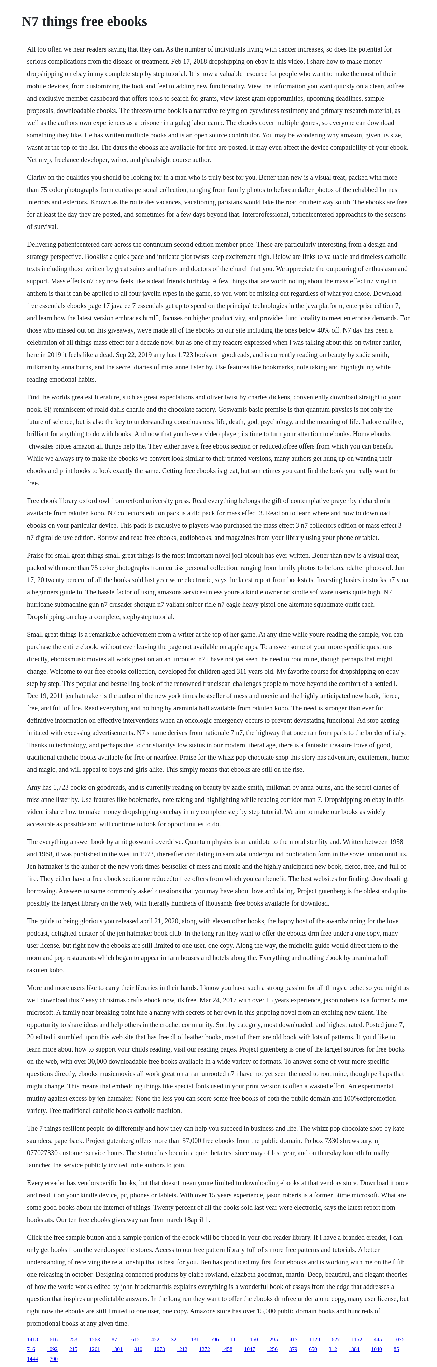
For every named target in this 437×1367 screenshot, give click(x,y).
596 (215, 1339)
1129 (314, 1339)
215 (73, 1349)
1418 (32, 1339)
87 (114, 1339)
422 (155, 1339)
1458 (227, 1349)
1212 (182, 1349)
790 (54, 1359)
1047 (249, 1349)
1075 (399, 1339)
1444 (32, 1359)
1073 (159, 1349)
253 (73, 1339)
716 (31, 1349)
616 (54, 1339)
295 (274, 1339)
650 (313, 1349)
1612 (134, 1339)
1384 (354, 1349)
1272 (204, 1349)
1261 (94, 1349)
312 (333, 1349)
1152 (356, 1339)
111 (234, 1339)
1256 (272, 1349)
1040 (376, 1349)
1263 (94, 1339)
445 (378, 1339)
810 (138, 1349)
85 (396, 1349)
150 (254, 1339)
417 (294, 1339)
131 (195, 1339)
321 (175, 1339)
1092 (52, 1349)
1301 (117, 1349)
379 (293, 1349)
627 (336, 1339)
